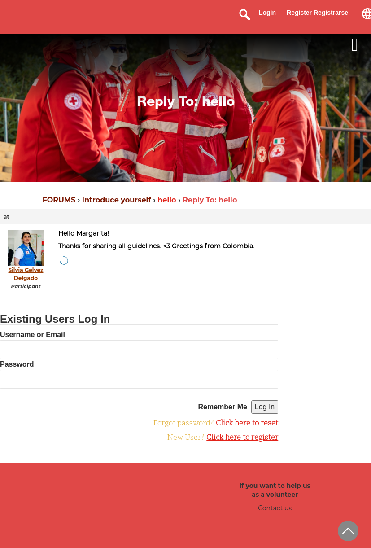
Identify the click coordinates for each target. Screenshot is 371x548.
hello (166, 200)
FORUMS (59, 200)
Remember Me (222, 407)
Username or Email (32, 334)
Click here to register (242, 438)
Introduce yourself (116, 200)
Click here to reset (247, 423)
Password (17, 364)
